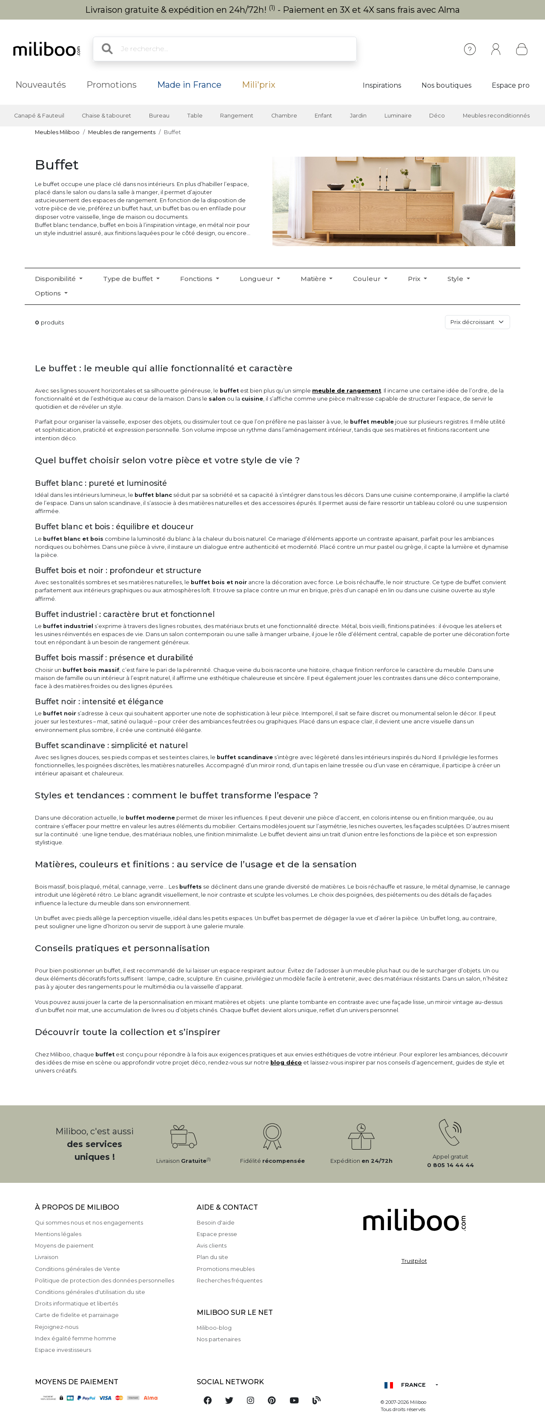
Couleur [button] (367, 279)
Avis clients (212, 1245)
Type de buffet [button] (129, 279)
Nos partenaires (219, 1339)
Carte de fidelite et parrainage (77, 1315)
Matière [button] (314, 279)
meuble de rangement (346, 390)
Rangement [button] (236, 115)
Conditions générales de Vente (77, 1269)
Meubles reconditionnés (496, 115)
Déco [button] (437, 115)
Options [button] (49, 293)
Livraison (46, 1257)
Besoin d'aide (216, 1222)
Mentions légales (58, 1234)
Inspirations (382, 85)
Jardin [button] (358, 115)
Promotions (111, 85)
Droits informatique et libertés (76, 1303)
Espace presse (217, 1234)
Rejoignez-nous (56, 1327)
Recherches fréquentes (229, 1280)
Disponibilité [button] (56, 279)
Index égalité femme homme (75, 1338)
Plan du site (212, 1257)
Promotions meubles (226, 1269)
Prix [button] (415, 279)
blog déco (286, 1062)
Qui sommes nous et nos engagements (89, 1222)
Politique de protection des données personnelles (104, 1280)
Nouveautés (40, 85)
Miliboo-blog (214, 1328)
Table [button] (195, 115)
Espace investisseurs (63, 1350)
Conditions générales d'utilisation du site (90, 1292)
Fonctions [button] (197, 279)
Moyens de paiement (64, 1245)
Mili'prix (258, 85)
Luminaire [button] (398, 115)
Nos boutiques (446, 85)
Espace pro (511, 85)
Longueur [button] (257, 279)
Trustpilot (414, 1261)
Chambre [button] (284, 115)
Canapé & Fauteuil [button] (39, 115)
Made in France (189, 85)
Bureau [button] (159, 115)
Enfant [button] (323, 115)
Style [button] (456, 279)
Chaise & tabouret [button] (106, 115)
